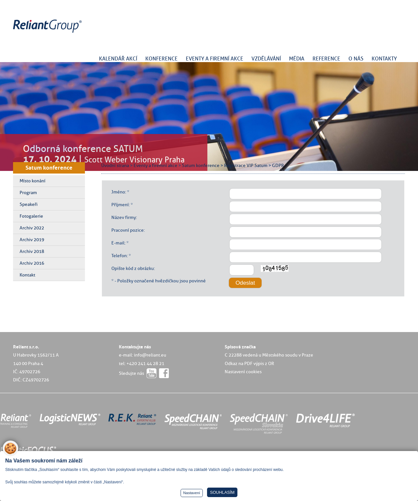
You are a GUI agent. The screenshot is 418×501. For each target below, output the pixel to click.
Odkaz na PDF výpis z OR (249, 363)
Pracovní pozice (127, 230)
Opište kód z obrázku (132, 268)
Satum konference (48, 167)
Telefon (119, 256)
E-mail (117, 243)
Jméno (118, 192)
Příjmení (120, 205)
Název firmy (123, 217)
